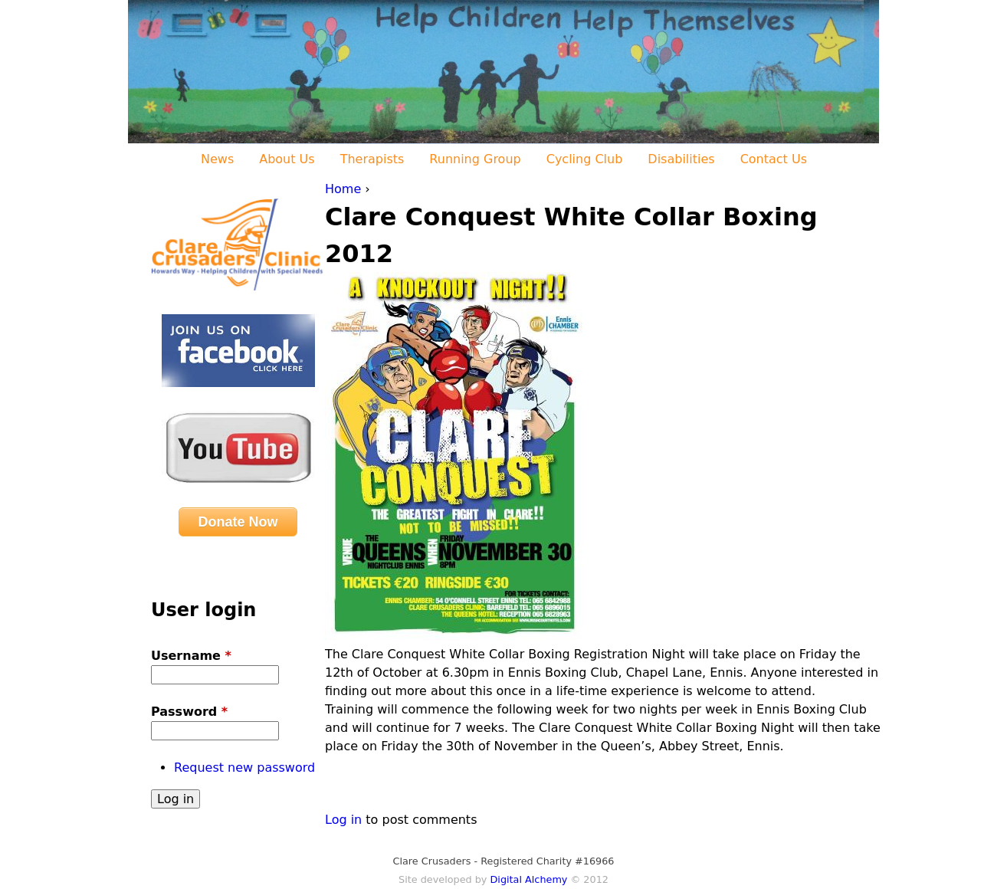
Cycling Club (584, 159)
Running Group (474, 159)
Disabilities (681, 159)
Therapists (372, 159)
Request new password (244, 767)
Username (191, 655)
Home (343, 189)
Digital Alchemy (528, 879)
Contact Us (773, 159)
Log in (343, 819)
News (217, 159)
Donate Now (237, 522)
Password (189, 711)
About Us (286, 159)
